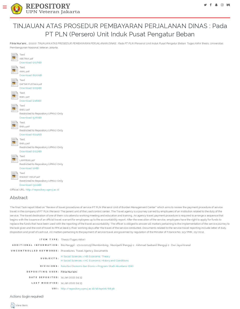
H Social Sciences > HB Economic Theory (85, 256)
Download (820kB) (31, 75)
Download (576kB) (31, 117)
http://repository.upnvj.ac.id (42, 189)
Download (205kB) (31, 87)
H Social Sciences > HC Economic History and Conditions (95, 260)
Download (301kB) (30, 184)
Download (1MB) (29, 168)
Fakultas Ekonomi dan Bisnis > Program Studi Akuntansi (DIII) (97, 266)
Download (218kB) (30, 100)
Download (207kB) (31, 62)
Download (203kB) (31, 151)
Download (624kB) (31, 134)
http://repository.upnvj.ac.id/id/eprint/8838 (88, 288)
